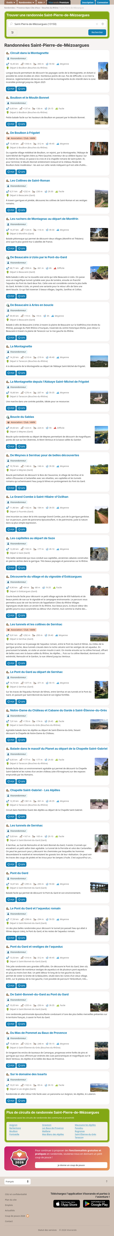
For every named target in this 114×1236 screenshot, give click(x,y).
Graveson (46, 1125)
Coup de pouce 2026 (17, 1215)
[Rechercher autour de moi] (103, 24)
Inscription (87, 2)
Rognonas (80, 1131)
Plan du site (11, 1199)
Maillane (46, 1131)
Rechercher (97, 32)
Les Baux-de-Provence (53, 1128)
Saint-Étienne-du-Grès (85, 1134)
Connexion (102, 2)
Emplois (9, 1205)
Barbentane (15, 1128)
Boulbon (13, 1131)
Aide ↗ (41, 2)
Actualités (10, 1210)
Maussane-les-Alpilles (85, 1125)
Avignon (13, 1125)
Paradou (79, 1128)
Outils (10, 2)
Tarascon (79, 1137)
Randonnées (26, 2)
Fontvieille (14, 1134)
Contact (9, 1221)
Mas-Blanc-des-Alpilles (53, 1134)
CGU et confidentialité (16, 1194)
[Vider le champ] (97, 24)
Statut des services (47, 1230)
